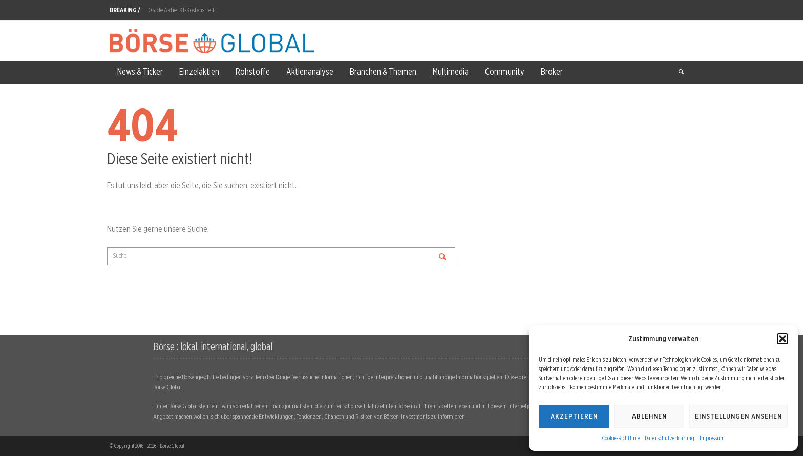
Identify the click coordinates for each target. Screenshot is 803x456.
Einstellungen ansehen (738, 416)
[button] (782, 339)
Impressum (712, 438)
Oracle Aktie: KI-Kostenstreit (181, 10)
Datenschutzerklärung (669, 438)
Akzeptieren (574, 416)
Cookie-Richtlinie (621, 438)
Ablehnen (649, 416)
